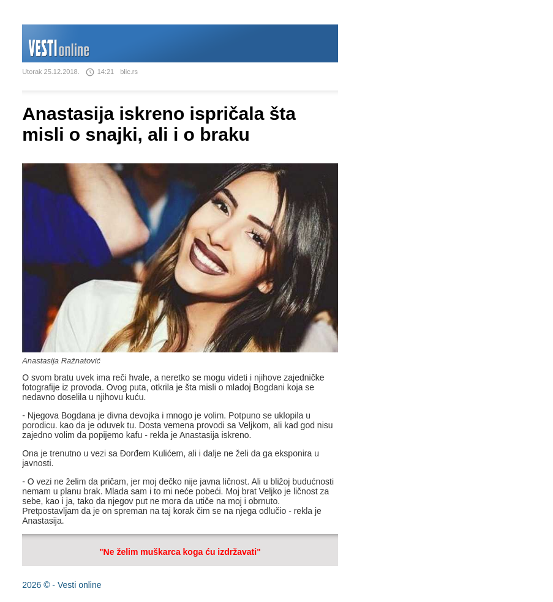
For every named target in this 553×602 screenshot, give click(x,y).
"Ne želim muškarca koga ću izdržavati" (180, 552)
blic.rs (129, 71)
